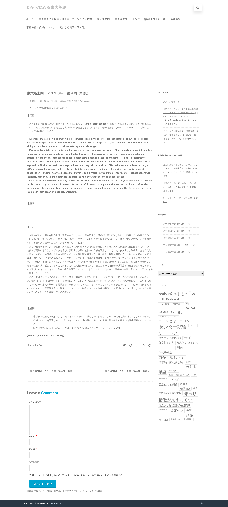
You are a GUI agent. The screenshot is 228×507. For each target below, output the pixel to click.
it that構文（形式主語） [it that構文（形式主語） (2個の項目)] (171, 304)
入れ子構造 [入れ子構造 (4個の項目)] (165, 352)
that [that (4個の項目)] (180, 312)
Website (34, 462)
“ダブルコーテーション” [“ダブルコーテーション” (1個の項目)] (168, 317)
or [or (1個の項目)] (186, 304)
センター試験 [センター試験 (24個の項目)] (173, 327)
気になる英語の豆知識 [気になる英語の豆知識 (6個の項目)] (174, 405)
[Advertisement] (114, 55)
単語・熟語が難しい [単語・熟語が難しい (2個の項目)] (179, 375)
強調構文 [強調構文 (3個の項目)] (185, 388)
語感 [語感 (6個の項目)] (189, 415)
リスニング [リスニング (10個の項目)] (168, 333)
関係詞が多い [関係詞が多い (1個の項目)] (176, 419)
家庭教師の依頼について (40, 27)
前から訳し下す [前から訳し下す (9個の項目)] (172, 358)
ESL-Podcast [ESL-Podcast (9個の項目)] (169, 299)
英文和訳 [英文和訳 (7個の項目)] (177, 410)
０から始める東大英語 (46, 7)
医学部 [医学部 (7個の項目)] (191, 366)
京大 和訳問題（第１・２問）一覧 (179, 245)
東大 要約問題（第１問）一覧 (176, 224)
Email (32, 449)
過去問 (74, 101)
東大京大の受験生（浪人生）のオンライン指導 (65, 19)
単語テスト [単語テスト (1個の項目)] (173, 371)
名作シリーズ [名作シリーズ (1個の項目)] (164, 378)
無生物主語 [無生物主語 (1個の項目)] (163, 410)
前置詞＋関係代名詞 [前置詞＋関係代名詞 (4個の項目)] (171, 362)
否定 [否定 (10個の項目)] (175, 379)
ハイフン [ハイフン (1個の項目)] (193, 325)
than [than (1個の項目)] (173, 312)
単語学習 (176, 19)
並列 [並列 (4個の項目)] (187, 338)
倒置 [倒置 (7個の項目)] (180, 348)
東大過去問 (103, 19)
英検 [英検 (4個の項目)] (189, 410)
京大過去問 (121, 19)
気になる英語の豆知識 (72, 27)
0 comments (88, 101)
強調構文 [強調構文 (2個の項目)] (184, 384)
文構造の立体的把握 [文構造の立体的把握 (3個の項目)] (170, 392)
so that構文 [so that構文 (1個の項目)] (163, 312)
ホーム (30, 19)
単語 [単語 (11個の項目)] (162, 372)
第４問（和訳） (53, 101)
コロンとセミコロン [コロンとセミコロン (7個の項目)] (174, 321)
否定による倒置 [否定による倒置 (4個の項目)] (168, 384)
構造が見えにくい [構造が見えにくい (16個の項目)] (175, 399)
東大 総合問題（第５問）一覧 (176, 238)
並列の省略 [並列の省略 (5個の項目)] (166, 343)
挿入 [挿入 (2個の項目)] (195, 388)
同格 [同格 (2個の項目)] (194, 375)
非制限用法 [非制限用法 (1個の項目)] (188, 419)
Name (32, 436)
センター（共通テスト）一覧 (149, 19)
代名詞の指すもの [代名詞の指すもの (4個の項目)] (187, 342)
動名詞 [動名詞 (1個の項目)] (188, 362)
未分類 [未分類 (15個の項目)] (190, 393)
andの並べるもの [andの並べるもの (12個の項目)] (174, 293)
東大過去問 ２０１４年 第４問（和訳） (129, 371)
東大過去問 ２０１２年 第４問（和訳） (51, 371)
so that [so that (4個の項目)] (190, 308)
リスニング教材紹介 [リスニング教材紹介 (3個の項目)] (170, 338)
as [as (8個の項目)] (193, 294)
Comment (35, 402)
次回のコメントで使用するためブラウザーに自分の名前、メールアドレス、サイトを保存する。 (77, 475)
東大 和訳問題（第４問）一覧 (176, 231)
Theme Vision (54, 503)
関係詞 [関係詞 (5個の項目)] (163, 420)
